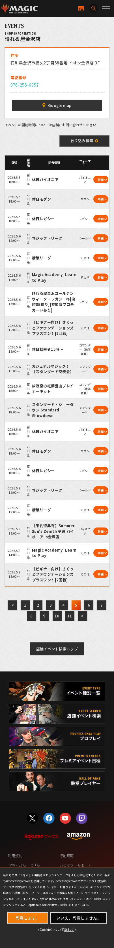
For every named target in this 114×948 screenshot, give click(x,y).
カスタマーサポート (75, 865)
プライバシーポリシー (26, 865)
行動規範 (66, 855)
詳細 (101, 179)
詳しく (69, 929)
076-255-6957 (24, 85)
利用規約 (15, 855)
